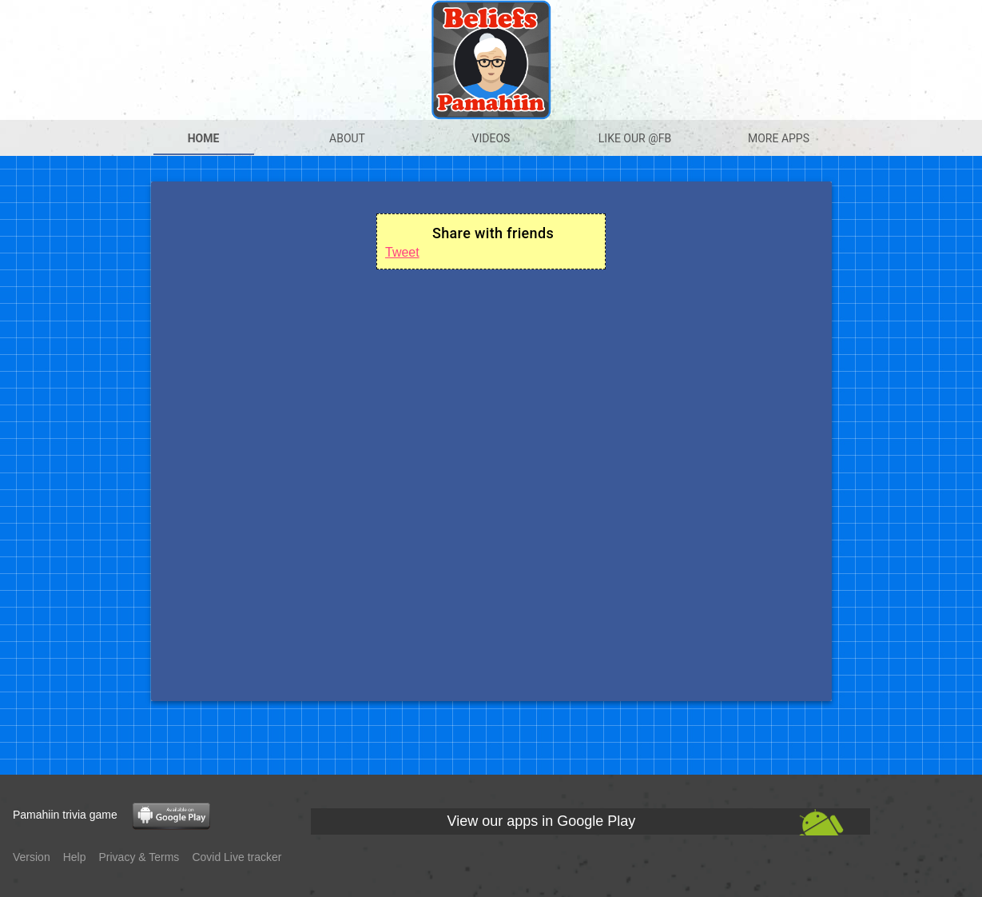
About (347, 138)
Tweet (402, 252)
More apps (778, 138)
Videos (491, 138)
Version (31, 857)
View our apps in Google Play (541, 821)
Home (204, 138)
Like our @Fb (634, 138)
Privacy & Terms (139, 857)
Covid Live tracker (236, 857)
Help (74, 857)
